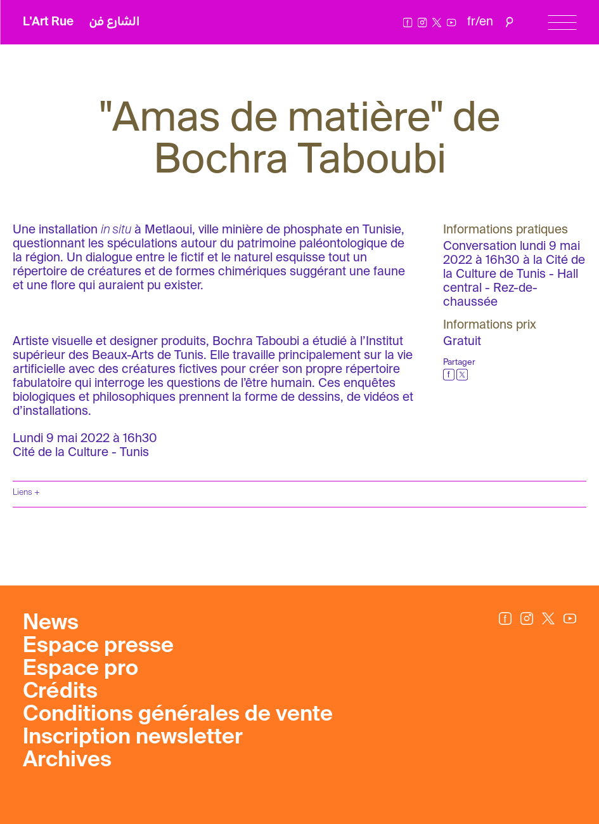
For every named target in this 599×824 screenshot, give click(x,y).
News (51, 623)
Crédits (60, 692)
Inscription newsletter (133, 738)
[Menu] (562, 22)
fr (471, 22)
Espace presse (98, 646)
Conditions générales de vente (178, 715)
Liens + (26, 492)
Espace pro (80, 669)
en (486, 22)
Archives (67, 760)
